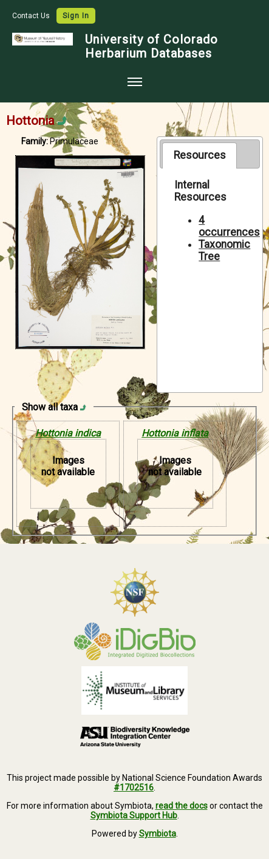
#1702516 (134, 787)
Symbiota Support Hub (133, 815)
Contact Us (32, 16)
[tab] (199, 155)
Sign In (76, 16)
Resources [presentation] (200, 155)
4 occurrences (229, 226)
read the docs (181, 806)
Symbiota (157, 833)
